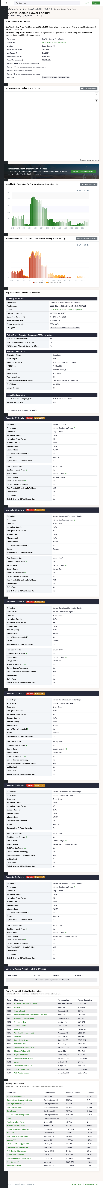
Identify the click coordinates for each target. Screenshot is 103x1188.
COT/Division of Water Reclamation (59, 42)
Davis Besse (19, 1111)
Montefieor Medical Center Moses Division (37, 1015)
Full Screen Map (88, 88)
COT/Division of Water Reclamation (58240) (70, 309)
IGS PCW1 (18, 1133)
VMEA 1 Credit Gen (28, 1069)
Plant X (24, 1029)
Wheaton (24, 1036)
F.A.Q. (98, 1184)
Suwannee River (27, 1022)
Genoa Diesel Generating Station (27, 1129)
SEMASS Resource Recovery (32, 1004)
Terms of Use (89, 1184)
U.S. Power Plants (22, 9)
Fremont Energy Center (24, 1125)
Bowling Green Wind (22, 1107)
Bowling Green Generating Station (28, 1100)
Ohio (32, 9)
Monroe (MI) (19, 1140)
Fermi (17, 1118)
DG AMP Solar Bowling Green (26, 1115)
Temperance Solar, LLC (23, 1155)
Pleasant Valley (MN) (29, 1051)
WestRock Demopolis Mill (31, 1033)
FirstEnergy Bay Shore (23, 1122)
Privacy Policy (77, 1184)
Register (96, 3)
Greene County (27, 1011)
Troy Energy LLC (21, 1162)
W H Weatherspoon (28, 1073)
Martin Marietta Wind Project (26, 1136)
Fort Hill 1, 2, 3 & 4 (28, 1040)
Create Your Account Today (83, 171)
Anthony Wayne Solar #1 (24, 1096)
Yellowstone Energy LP (30, 1066)
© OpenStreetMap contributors (89, 160)
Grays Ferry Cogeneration (31, 1018)
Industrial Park (27, 1044)
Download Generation (89, 184)
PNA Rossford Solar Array (25, 1151)
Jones (23, 1062)
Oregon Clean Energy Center (25, 1144)
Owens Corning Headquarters (26, 1147)
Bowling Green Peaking (23, 1104)
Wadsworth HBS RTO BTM (31, 1047)
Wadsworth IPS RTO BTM (30, 1058)
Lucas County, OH (42, 9)
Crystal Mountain (28, 1055)
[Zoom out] (96, 97)
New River (25, 1007)
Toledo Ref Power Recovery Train (27, 1158)
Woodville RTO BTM (22, 1166)
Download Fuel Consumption (86, 238)
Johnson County (27, 1025)
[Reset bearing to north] (96, 101)
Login (87, 3)
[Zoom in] (96, 94)
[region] (4, 592)
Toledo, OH (55, 9)
